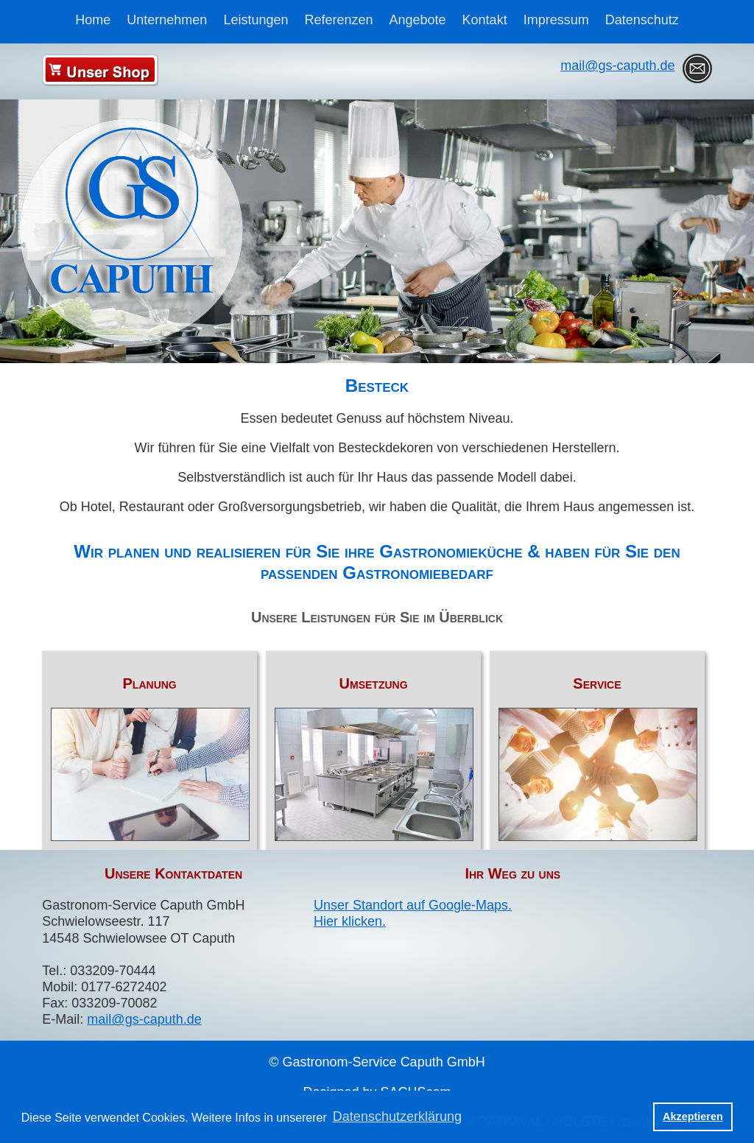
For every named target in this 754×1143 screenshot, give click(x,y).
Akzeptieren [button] (693, 1116)
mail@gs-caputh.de (617, 65)
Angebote (418, 20)
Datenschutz (642, 20)
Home (92, 20)
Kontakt (484, 20)
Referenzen (338, 20)
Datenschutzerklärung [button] (397, 1116)
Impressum (556, 20)
